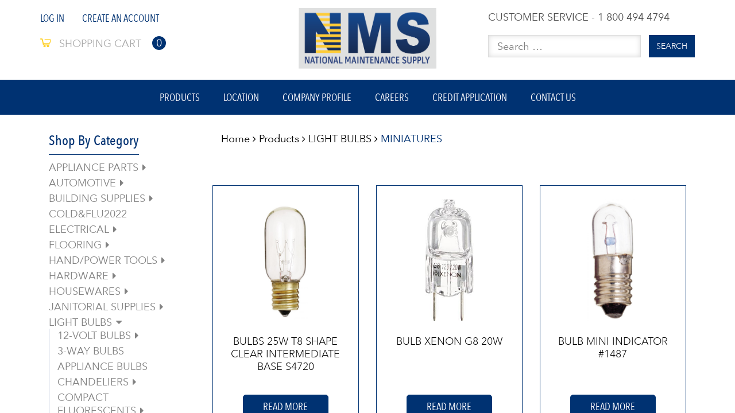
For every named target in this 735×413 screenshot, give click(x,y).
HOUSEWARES (85, 291)
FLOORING (75, 244)
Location (241, 97)
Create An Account (120, 18)
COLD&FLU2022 (88, 213)
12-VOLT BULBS (94, 335)
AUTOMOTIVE (82, 182)
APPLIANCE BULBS (102, 366)
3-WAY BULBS (90, 350)
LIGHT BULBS (80, 322)
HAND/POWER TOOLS (103, 260)
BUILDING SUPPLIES (97, 198)
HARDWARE (79, 275)
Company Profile (317, 97)
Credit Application (469, 97)
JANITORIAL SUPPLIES (102, 306)
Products (180, 97)
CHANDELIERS (93, 381)
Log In (52, 18)
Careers (392, 97)
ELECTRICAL (79, 229)
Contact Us (553, 97)
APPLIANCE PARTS (93, 167)
